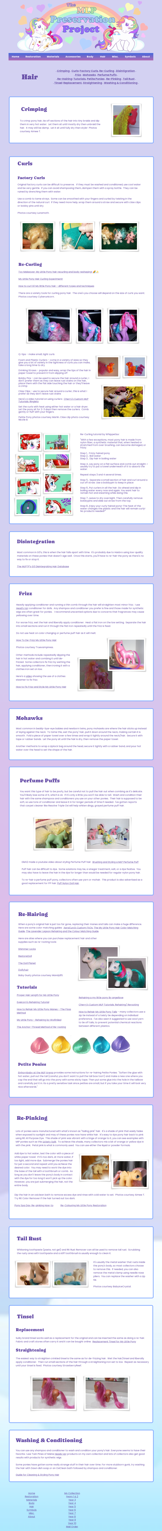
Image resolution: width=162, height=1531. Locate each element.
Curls (75, 71)
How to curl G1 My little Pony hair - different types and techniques (56, 286)
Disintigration (125, 71)
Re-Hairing (64, 79)
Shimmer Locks (27, 949)
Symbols (32, 1510)
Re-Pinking (113, 79)
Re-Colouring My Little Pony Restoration (83, 1205)
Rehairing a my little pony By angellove (101, 997)
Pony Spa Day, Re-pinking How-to (33, 1205)
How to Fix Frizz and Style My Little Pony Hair (41, 687)
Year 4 (72, 1503)
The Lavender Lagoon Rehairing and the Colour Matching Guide (62, 931)
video (29, 676)
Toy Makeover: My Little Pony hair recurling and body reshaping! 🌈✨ (58, 272)
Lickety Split (49, 1141)
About (31, 1516)
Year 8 (72, 1516)
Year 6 (72, 1510)
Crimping (63, 71)
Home (31, 1493)
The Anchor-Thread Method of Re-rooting (41, 1027)
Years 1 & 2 (72, 1496)
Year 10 (72, 1523)
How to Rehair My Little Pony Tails (98, 1011)
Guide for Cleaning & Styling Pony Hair (37, 1475)
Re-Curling (106, 71)
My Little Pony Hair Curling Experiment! (40, 279)
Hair (31, 1506)
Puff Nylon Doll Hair (68, 883)
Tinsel (58, 83)
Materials (31, 1500)
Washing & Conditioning (121, 83)
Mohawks (89, 75)
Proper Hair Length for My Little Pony (38, 995)
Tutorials (79, 79)
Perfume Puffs (107, 75)
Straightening (92, 83)
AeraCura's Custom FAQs (78, 927)
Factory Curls (89, 71)
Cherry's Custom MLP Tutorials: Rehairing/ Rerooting (109, 1004)
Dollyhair (23, 970)
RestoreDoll (25, 956)
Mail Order (72, 1526)
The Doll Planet (27, 963)
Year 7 (72, 1513)
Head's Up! (22, 608)
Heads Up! (60, 1454)
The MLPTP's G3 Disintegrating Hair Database (43, 566)
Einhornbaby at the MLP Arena (35, 1072)
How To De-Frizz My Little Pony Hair (36, 640)
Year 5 (72, 1506)
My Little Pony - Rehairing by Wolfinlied (39, 1020)
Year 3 (72, 1500)
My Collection (72, 1493)
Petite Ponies (96, 79)
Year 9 (72, 1520)
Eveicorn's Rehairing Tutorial (33, 1002)
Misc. (31, 1513)
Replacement (72, 83)
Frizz (78, 75)
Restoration (31, 1496)
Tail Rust (129, 79)
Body (31, 1503)
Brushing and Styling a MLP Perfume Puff (115, 862)
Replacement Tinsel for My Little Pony (114, 1341)
